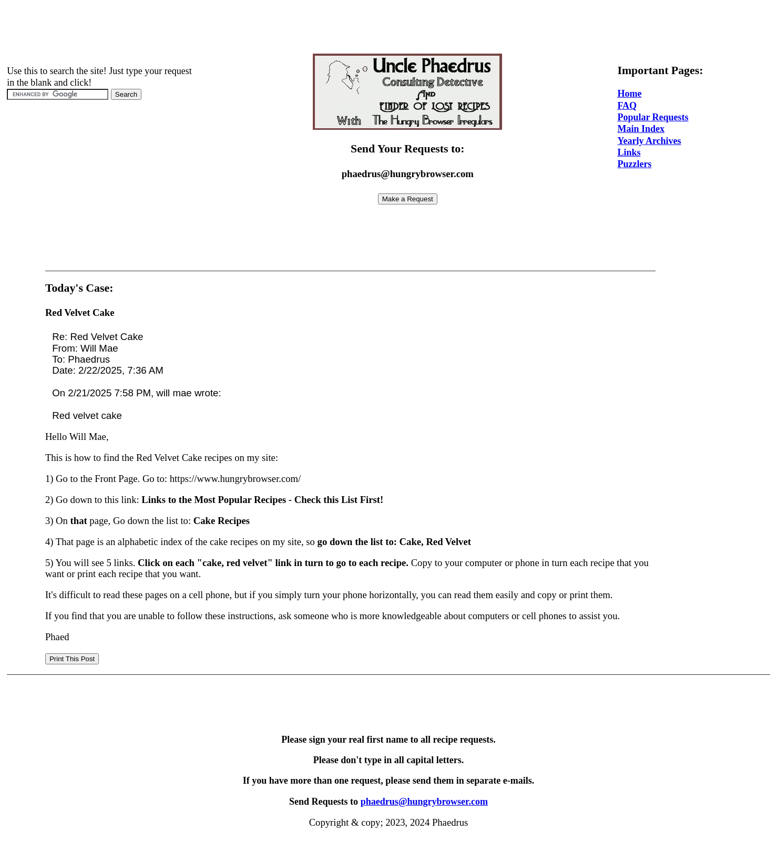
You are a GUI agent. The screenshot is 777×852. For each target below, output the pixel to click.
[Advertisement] (388, 28)
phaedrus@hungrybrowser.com (424, 801)
